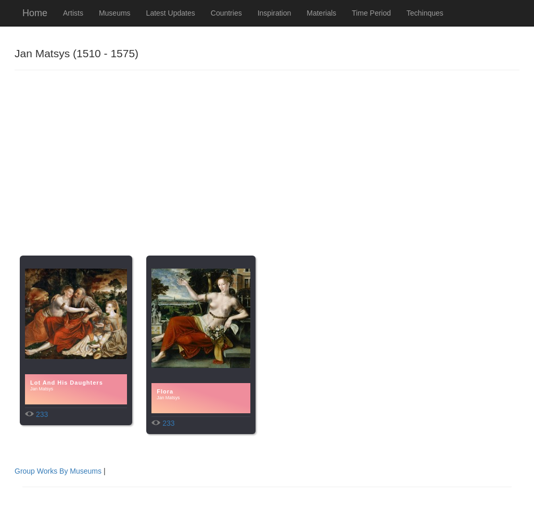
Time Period (371, 13)
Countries (226, 13)
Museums (115, 13)
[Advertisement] (267, 172)
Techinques (424, 13)
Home (34, 13)
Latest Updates (170, 13)
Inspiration (274, 13)
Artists (73, 13)
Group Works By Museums (58, 471)
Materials (321, 13)
